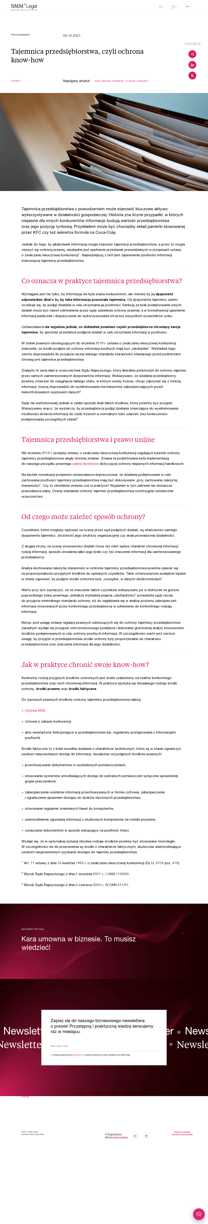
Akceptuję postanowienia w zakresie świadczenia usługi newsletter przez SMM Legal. (92, 1055)
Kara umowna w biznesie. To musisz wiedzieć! (121, 81)
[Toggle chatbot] (199, 1214)
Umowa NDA (35, 711)
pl (188, 7)
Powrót (16, 81)
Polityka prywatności (182, 1132)
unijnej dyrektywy (85, 464)
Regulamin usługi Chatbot (182, 1134)
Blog (25, 1096)
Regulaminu (78, 1055)
